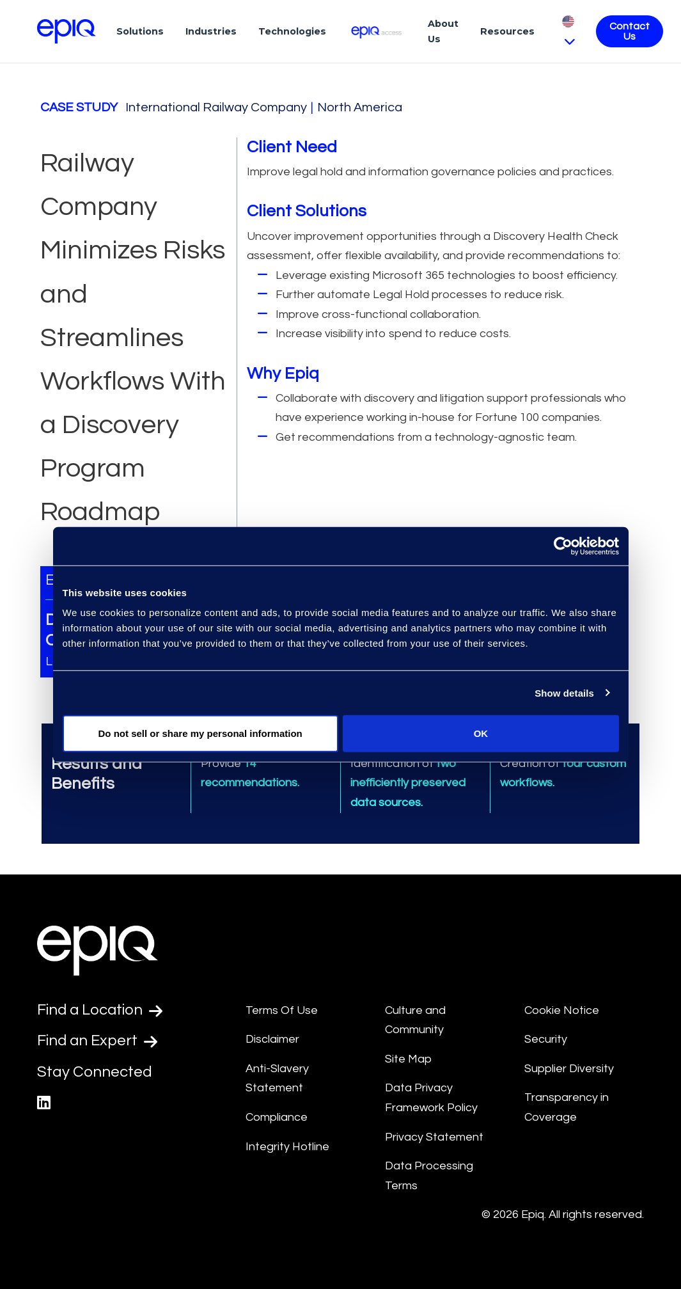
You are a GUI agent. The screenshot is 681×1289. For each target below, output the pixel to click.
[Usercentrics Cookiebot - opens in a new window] (563, 545)
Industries (211, 31)
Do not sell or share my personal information (200, 733)
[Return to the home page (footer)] (66, 31)
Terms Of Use (282, 1010)
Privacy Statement (434, 1137)
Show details (564, 692)
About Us (443, 31)
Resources (507, 31)
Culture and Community (415, 1020)
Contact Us (629, 31)
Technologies (292, 31)
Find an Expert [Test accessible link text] (98, 1040)
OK (481, 733)
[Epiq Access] (377, 31)
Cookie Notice (561, 1010)
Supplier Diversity (569, 1069)
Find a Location (100, 1010)
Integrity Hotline (287, 1147)
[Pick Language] (568, 31)
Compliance (277, 1117)
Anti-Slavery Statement (277, 1079)
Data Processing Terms (429, 1176)
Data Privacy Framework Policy (431, 1098)
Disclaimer (272, 1039)
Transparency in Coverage (566, 1107)
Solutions (140, 31)
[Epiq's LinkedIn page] (44, 1103)
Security (545, 1039)
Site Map (408, 1059)
